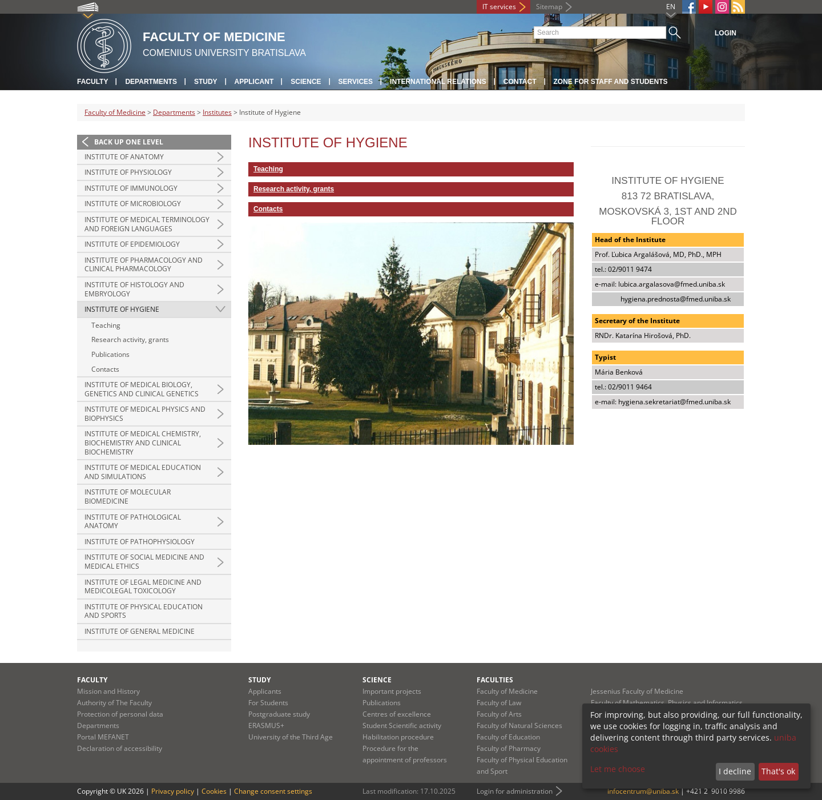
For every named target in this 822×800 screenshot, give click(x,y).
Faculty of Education (508, 737)
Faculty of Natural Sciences (519, 725)
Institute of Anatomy (124, 157)
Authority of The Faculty (114, 702)
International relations (438, 82)
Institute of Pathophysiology (139, 541)
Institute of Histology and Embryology (134, 289)
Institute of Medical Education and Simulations (142, 472)
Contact (520, 82)
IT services (499, 6)
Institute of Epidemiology (132, 244)
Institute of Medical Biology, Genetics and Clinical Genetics (141, 389)
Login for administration (515, 791)
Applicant (254, 82)
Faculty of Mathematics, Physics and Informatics (667, 702)
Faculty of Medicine (115, 112)
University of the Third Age (290, 737)
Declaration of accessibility (119, 748)
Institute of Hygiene (121, 309)
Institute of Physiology (128, 172)
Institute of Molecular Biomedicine (127, 496)
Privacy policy (172, 791)
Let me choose (617, 768)
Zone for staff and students (611, 82)
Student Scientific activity (401, 725)
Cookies (214, 791)
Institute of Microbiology (132, 203)
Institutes (217, 112)
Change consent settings (273, 791)
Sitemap (549, 6)
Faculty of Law (499, 702)
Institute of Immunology (131, 188)
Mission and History (108, 691)
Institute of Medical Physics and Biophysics (145, 413)
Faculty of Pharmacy (509, 748)
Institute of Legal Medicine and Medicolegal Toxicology (143, 586)
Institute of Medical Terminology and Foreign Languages (146, 224)
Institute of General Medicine (139, 631)
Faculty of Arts (499, 714)
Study (205, 82)
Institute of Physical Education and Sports (143, 611)
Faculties (495, 680)
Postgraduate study (279, 714)
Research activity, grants (130, 339)
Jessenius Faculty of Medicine (637, 691)
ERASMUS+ (266, 725)
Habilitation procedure (398, 737)
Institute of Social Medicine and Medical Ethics (144, 561)
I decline (735, 771)
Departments (150, 82)
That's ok (778, 771)
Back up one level (128, 142)
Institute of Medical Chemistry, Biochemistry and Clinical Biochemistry (142, 442)
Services (356, 82)
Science (306, 82)
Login (725, 33)
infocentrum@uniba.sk (643, 791)
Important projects (391, 691)
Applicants (264, 691)
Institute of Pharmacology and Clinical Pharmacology (143, 264)
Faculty (92, 82)
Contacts (105, 369)
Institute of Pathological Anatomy (132, 521)
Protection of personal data (120, 714)
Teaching (105, 325)
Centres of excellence (396, 714)
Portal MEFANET (103, 737)
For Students (268, 702)
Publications (110, 354)
